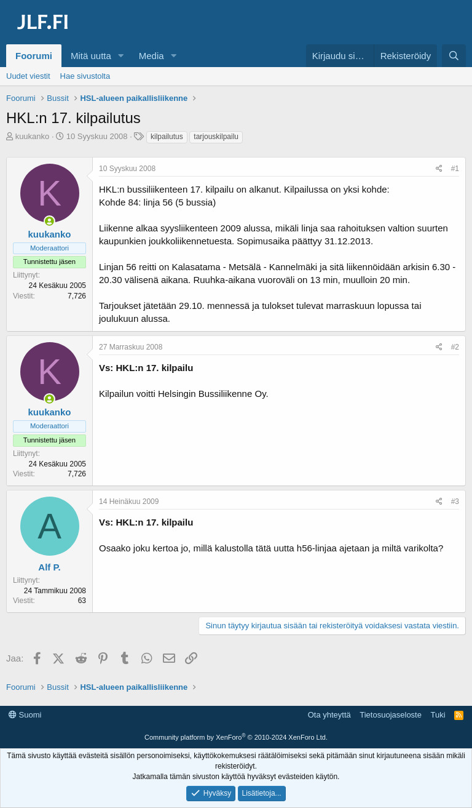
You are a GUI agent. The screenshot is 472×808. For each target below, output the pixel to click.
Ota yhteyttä (329, 714)
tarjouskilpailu (216, 136)
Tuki (437, 714)
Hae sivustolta (85, 76)
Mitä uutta (91, 55)
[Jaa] (439, 169)
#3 (455, 501)
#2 (455, 347)
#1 (455, 168)
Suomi (25, 714)
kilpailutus (167, 136)
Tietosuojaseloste (391, 714)
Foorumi (33, 55)
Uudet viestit (28, 76)
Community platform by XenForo (236, 737)
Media (151, 55)
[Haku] (454, 55)
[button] (121, 55)
